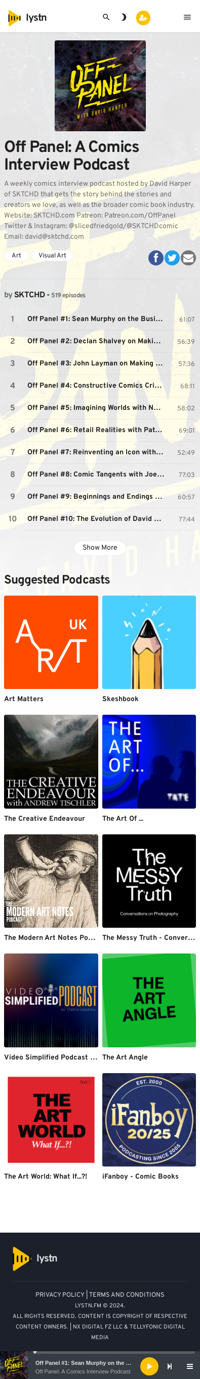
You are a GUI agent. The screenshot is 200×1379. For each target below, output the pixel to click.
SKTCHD (29, 295)
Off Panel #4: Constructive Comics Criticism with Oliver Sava (97, 386)
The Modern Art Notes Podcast (55, 938)
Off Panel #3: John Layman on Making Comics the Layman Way (97, 363)
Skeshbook (120, 699)
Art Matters (24, 699)
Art (16, 256)
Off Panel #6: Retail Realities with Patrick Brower (97, 430)
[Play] (149, 1366)
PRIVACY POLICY (60, 1295)
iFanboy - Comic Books (140, 1177)
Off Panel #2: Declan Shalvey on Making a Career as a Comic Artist (97, 341)
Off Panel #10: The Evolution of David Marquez (97, 519)
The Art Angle (125, 1057)
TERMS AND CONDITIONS (127, 1295)
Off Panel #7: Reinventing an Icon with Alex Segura (97, 452)
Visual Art (52, 256)
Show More (100, 548)
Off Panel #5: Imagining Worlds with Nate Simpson (97, 408)
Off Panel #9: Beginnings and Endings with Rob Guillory (97, 497)
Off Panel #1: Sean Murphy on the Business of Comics (107, 1363)
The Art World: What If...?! (45, 1177)
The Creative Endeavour (44, 819)
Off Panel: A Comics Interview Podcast (83, 1371)
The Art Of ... (122, 819)
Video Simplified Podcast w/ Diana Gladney (76, 1057)
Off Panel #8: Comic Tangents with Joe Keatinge (97, 474)
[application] (100, 1366)
